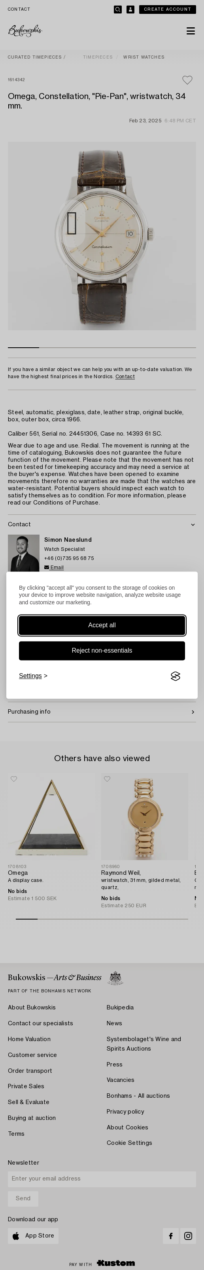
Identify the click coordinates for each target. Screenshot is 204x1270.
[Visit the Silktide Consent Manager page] (175, 676)
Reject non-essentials (102, 650)
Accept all (101, 625)
